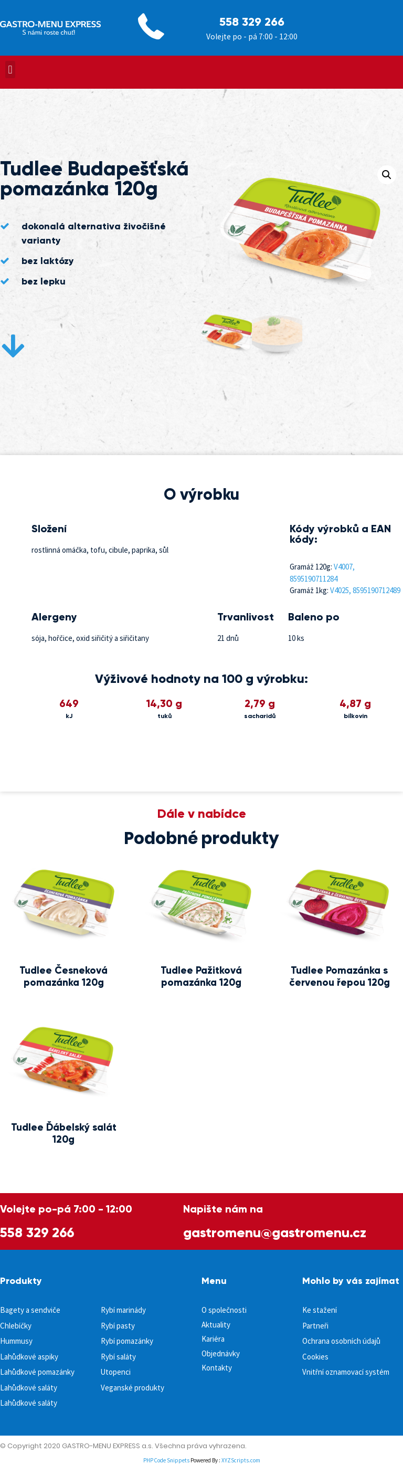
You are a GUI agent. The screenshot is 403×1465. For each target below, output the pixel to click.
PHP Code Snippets (166, 1460)
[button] (10, 69)
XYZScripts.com (240, 1460)
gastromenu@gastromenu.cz (274, 1232)
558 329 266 (251, 22)
